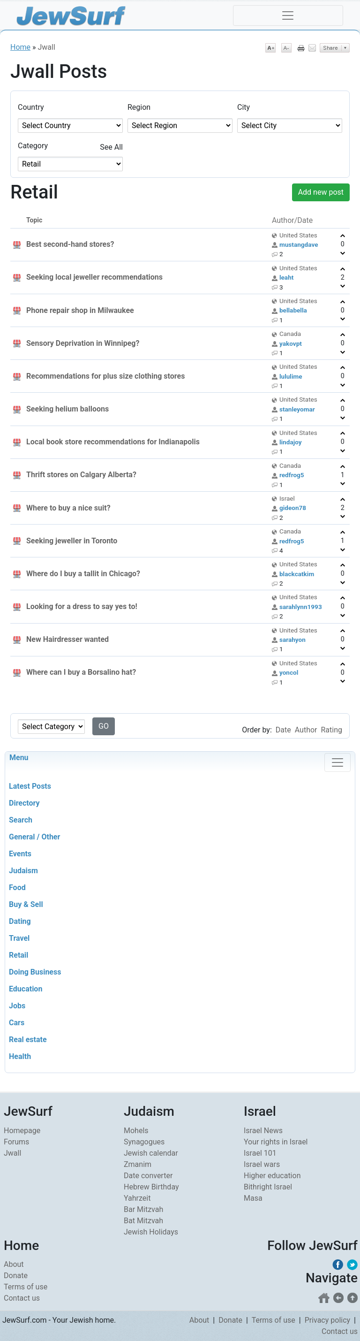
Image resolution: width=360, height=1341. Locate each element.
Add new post (321, 192)
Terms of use (25, 1286)
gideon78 (292, 507)
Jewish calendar (151, 1153)
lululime (290, 376)
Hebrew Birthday (151, 1186)
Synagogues (144, 1141)
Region (139, 107)
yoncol (288, 672)
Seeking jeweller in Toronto (71, 540)
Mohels (136, 1130)
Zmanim (137, 1164)
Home (20, 47)
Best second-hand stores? (70, 244)
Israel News (263, 1130)
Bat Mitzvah (143, 1220)
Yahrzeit (137, 1198)
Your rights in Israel (276, 1141)
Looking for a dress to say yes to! (81, 606)
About (14, 1264)
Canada (290, 333)
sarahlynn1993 (300, 606)
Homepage (22, 1130)
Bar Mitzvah (143, 1209)
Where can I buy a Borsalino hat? (81, 672)
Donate (16, 1275)
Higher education (272, 1175)
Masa (253, 1198)
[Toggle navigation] (288, 15)
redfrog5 (291, 475)
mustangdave (298, 244)
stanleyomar (297, 409)
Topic (34, 220)
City (243, 107)
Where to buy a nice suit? (68, 507)
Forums (16, 1141)
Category (33, 145)
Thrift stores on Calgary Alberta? (81, 474)
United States (298, 235)
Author (306, 729)
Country (31, 107)
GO (103, 726)
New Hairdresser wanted (67, 639)
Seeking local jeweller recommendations (94, 277)
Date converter (148, 1175)
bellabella (293, 310)
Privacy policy (328, 1320)
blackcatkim (296, 574)
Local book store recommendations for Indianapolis (113, 441)
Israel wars (262, 1164)
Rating (331, 729)
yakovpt (290, 343)
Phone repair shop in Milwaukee (80, 310)
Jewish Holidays (151, 1231)
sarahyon (292, 639)
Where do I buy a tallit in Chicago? (83, 573)
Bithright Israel (268, 1186)
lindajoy (290, 442)
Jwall (12, 1153)
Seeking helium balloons (67, 408)
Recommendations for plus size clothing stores (105, 376)
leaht (286, 277)
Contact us (22, 1298)
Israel (287, 498)
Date (283, 729)
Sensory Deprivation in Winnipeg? (82, 343)
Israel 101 (260, 1153)
